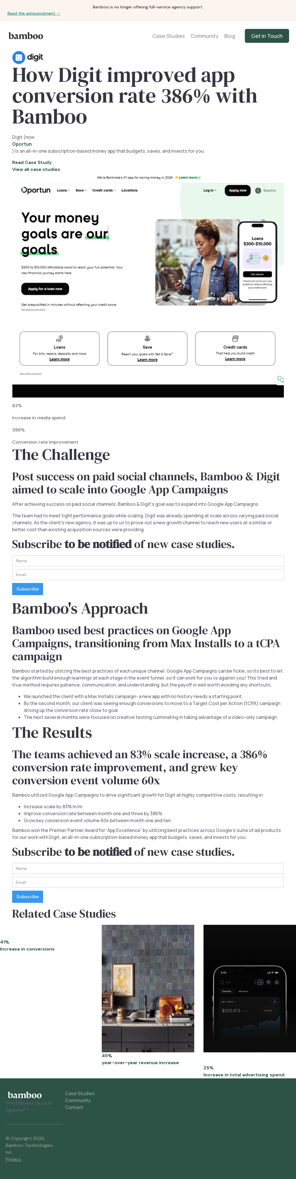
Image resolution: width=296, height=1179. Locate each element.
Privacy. (14, 1159)
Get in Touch (267, 35)
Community (204, 35)
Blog (229, 35)
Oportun (22, 144)
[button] (278, 589)
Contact (74, 1107)
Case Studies (168, 35)
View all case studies (36, 169)
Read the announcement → (34, 13)
